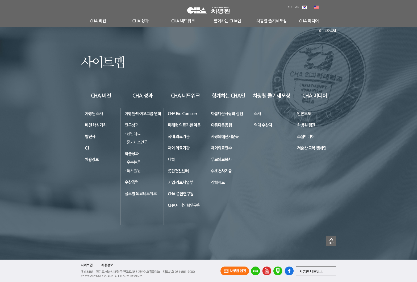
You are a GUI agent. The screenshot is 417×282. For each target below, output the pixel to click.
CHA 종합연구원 (180, 194)
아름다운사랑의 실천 (227, 114)
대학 (171, 160)
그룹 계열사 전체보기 (316, 271)
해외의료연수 (221, 148)
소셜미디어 (305, 137)
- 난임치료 (132, 134)
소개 (257, 114)
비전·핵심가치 (95, 125)
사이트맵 (330, 31)
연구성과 (132, 125)
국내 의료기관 (178, 137)
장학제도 (218, 182)
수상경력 (132, 182)
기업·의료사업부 (180, 182)
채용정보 (92, 160)
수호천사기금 (221, 171)
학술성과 (132, 154)
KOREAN (297, 7)
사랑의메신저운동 (225, 137)
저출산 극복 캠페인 (311, 148)
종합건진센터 (178, 171)
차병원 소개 (94, 114)
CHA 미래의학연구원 (184, 205)
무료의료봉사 (221, 160)
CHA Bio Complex (182, 114)
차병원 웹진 (306, 125)
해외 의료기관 (178, 148)
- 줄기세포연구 (136, 142)
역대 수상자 (263, 125)
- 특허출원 (132, 171)
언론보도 (304, 114)
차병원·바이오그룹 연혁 (143, 114)
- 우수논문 (132, 162)
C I (87, 148)
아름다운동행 (221, 125)
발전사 (90, 137)
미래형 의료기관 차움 (184, 125)
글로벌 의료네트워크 (141, 194)
